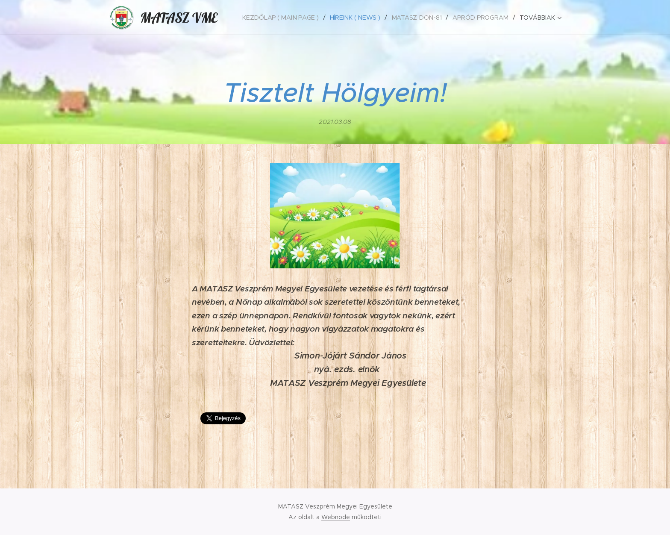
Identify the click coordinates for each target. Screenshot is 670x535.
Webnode (335, 517)
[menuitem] (287, 17)
